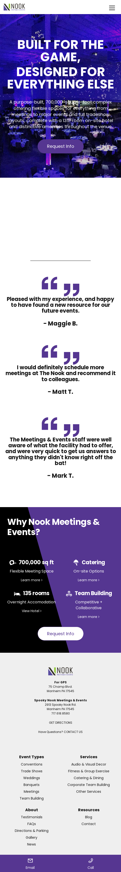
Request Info (60, 146)
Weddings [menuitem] (31, 777)
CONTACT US (73, 732)
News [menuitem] (31, 844)
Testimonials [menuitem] (31, 817)
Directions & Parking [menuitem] (31, 830)
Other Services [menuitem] (88, 791)
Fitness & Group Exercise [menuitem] (88, 771)
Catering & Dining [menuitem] (89, 777)
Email (30, 864)
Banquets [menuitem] (32, 784)
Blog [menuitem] (88, 817)
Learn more (31, 580)
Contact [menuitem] (88, 823)
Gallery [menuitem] (31, 837)
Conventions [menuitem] (31, 764)
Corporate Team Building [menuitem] (88, 784)
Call (91, 864)
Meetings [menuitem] (31, 791)
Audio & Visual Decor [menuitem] (88, 764)
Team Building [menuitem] (32, 798)
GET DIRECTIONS (60, 723)
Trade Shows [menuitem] (31, 771)
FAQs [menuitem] (31, 823)
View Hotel (31, 610)
